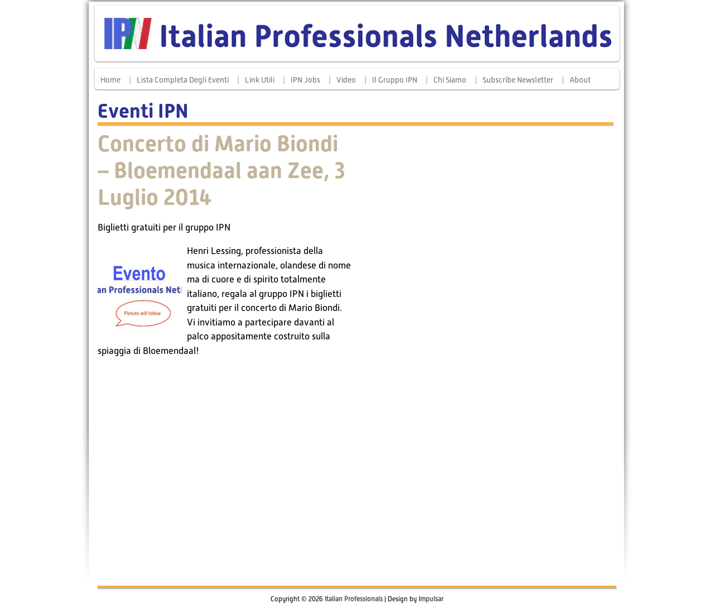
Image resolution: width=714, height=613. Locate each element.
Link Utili (259, 79)
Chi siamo (449, 79)
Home (110, 79)
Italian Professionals (354, 599)
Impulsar (430, 599)
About (580, 79)
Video (346, 79)
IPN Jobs (305, 79)
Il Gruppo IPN (394, 79)
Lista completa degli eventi (183, 79)
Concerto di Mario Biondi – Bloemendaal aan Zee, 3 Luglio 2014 (221, 170)
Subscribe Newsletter (518, 79)
